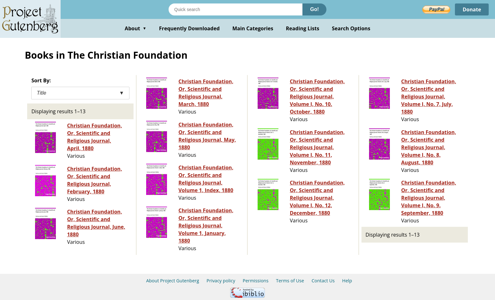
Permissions (256, 281)
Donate (471, 9)
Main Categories (252, 28)
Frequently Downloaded (189, 28)
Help (347, 281)
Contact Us (323, 281)
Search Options (351, 28)
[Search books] (235, 9)
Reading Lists (302, 28)
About (135, 28)
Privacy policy (220, 281)
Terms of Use (290, 281)
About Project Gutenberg (172, 281)
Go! (314, 9)
